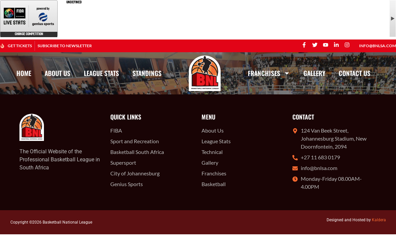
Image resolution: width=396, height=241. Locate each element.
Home (23, 73)
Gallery (314, 73)
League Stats (101, 73)
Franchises (269, 73)
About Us (57, 73)
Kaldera (379, 220)
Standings (147, 73)
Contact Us (355, 73)
